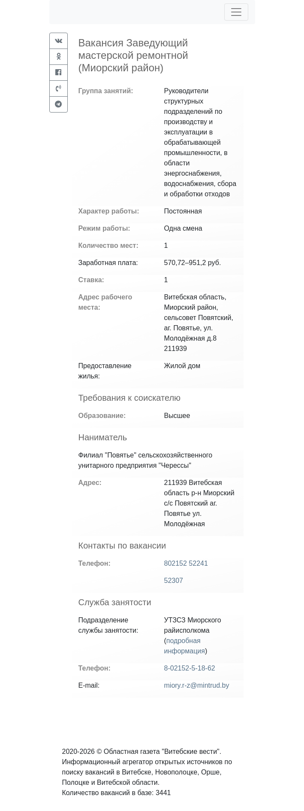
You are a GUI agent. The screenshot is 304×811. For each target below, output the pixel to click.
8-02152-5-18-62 (189, 668)
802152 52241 (186, 563)
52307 (174, 580)
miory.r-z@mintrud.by (196, 685)
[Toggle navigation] (236, 12)
